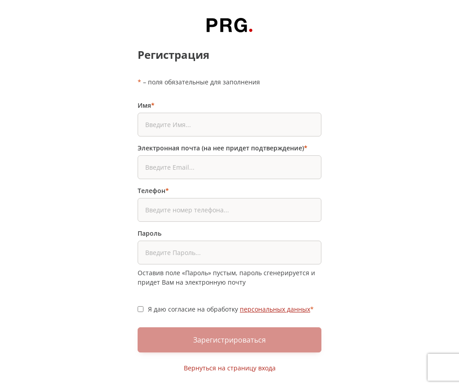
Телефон (153, 190)
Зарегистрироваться (229, 340)
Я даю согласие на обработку (231, 309)
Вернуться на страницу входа (230, 368)
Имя (146, 105)
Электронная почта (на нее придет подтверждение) (222, 148)
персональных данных (275, 309)
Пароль (149, 233)
